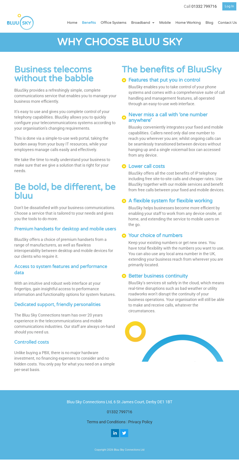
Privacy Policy (140, 422)
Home (72, 22)
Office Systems (113, 22)
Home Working (188, 22)
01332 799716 (204, 6)
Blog (209, 22)
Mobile (165, 22)
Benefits (89, 22)
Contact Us (227, 22)
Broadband (142, 23)
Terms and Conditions (106, 422)
